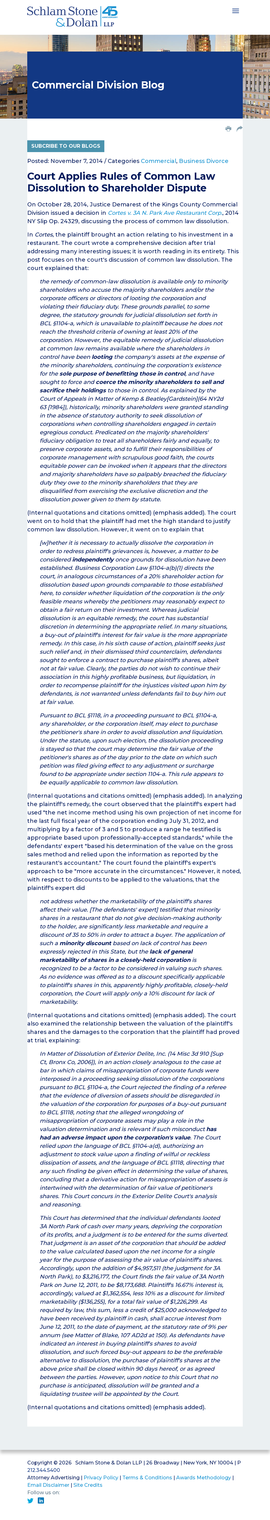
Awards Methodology (203, 1478)
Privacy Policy (101, 1478)
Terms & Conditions (147, 1478)
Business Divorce (204, 161)
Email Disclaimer (48, 1485)
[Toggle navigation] (236, 10)
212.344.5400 (43, 1470)
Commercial (158, 161)
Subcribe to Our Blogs (65, 146)
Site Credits (87, 1485)
